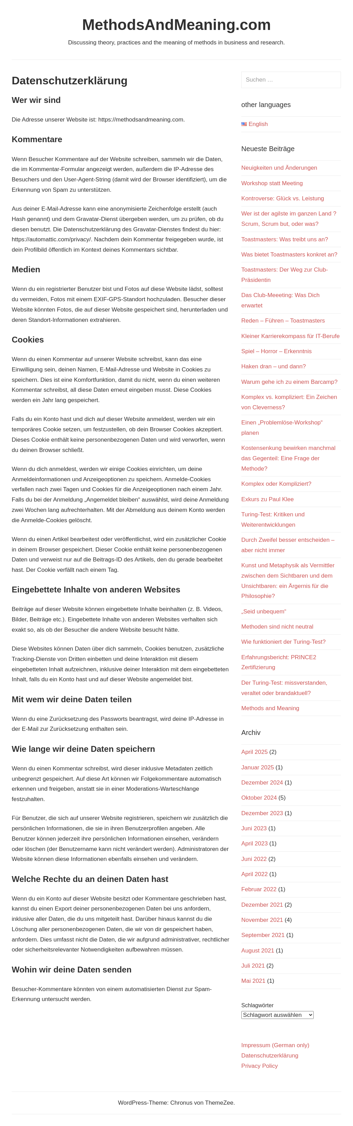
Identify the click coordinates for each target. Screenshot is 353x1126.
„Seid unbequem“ (263, 611)
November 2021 (262, 920)
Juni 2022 (254, 859)
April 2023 (254, 843)
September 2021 (263, 935)
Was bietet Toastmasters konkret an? (289, 254)
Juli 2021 (253, 965)
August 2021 (257, 950)
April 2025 (254, 752)
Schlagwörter (257, 1005)
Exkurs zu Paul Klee (267, 499)
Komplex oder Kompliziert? (276, 484)
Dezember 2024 (262, 782)
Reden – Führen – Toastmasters (283, 320)
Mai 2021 (253, 981)
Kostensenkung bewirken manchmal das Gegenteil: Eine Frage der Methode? (288, 458)
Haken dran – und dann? (273, 366)
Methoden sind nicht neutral (277, 626)
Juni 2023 (254, 828)
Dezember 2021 (262, 905)
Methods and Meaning (270, 708)
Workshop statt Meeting (272, 183)
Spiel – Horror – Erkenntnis (276, 351)
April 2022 (254, 874)
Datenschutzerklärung (269, 1055)
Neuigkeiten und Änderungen (279, 168)
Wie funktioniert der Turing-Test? (283, 642)
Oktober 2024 (259, 797)
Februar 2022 (258, 889)
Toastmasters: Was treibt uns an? (284, 239)
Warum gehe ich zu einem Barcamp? (289, 382)
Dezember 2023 (262, 813)
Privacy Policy (259, 1066)
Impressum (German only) (275, 1045)
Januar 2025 (257, 767)
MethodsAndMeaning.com (176, 24)
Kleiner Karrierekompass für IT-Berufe (290, 336)
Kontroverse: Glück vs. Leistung (282, 198)
